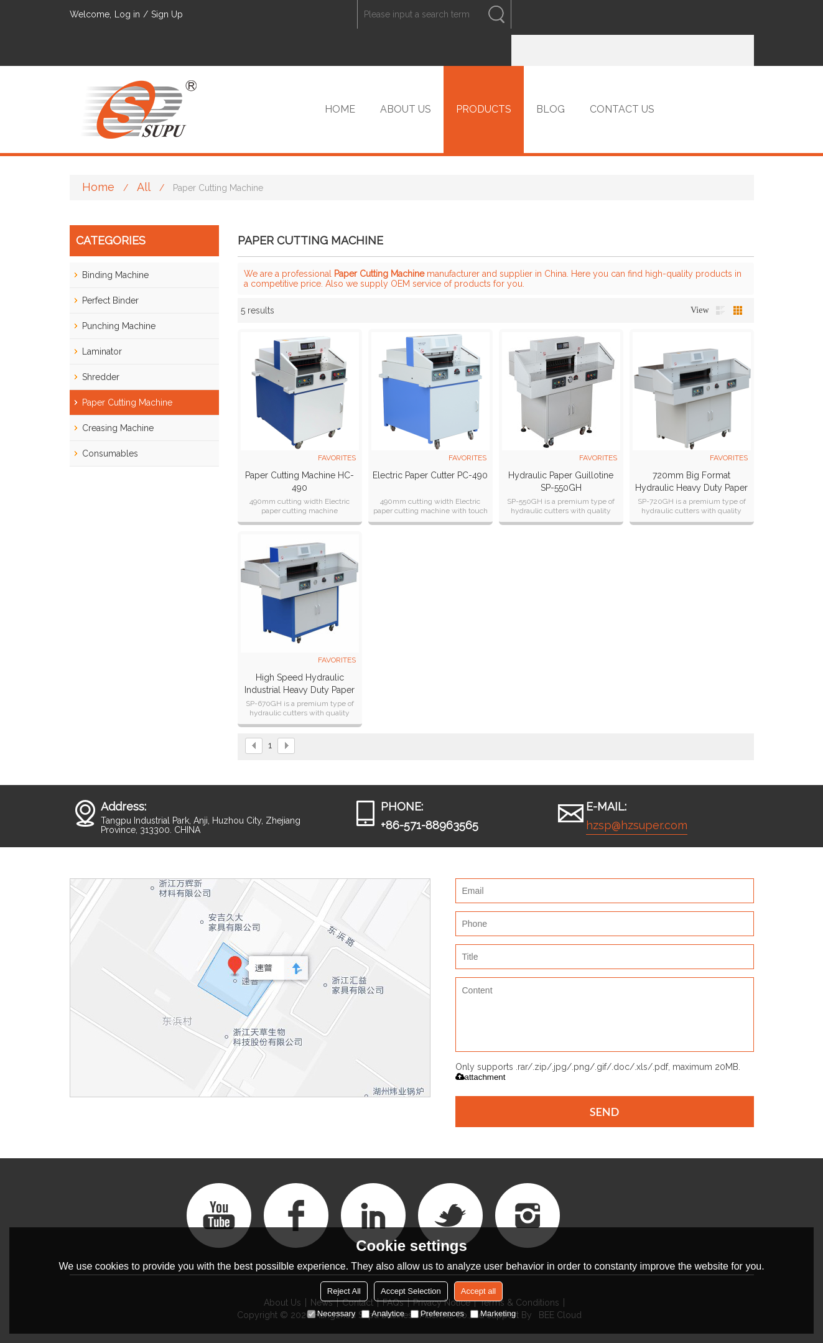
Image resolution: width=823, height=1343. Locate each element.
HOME (340, 109)
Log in (127, 14)
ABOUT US (405, 109)
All (144, 186)
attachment (480, 1077)
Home (98, 186)
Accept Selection (411, 1291)
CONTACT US (622, 109)
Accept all (478, 1291)
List (720, 310)
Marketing (493, 1313)
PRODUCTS (483, 109)
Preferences (437, 1313)
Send (605, 1111)
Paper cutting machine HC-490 (299, 481)
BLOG (550, 109)
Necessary (331, 1313)
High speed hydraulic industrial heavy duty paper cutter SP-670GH (299, 684)
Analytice (382, 1313)
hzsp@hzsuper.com (636, 825)
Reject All (344, 1291)
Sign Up (167, 14)
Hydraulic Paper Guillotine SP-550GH (560, 481)
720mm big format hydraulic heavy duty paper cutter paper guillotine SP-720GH (691, 482)
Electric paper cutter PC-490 (430, 475)
